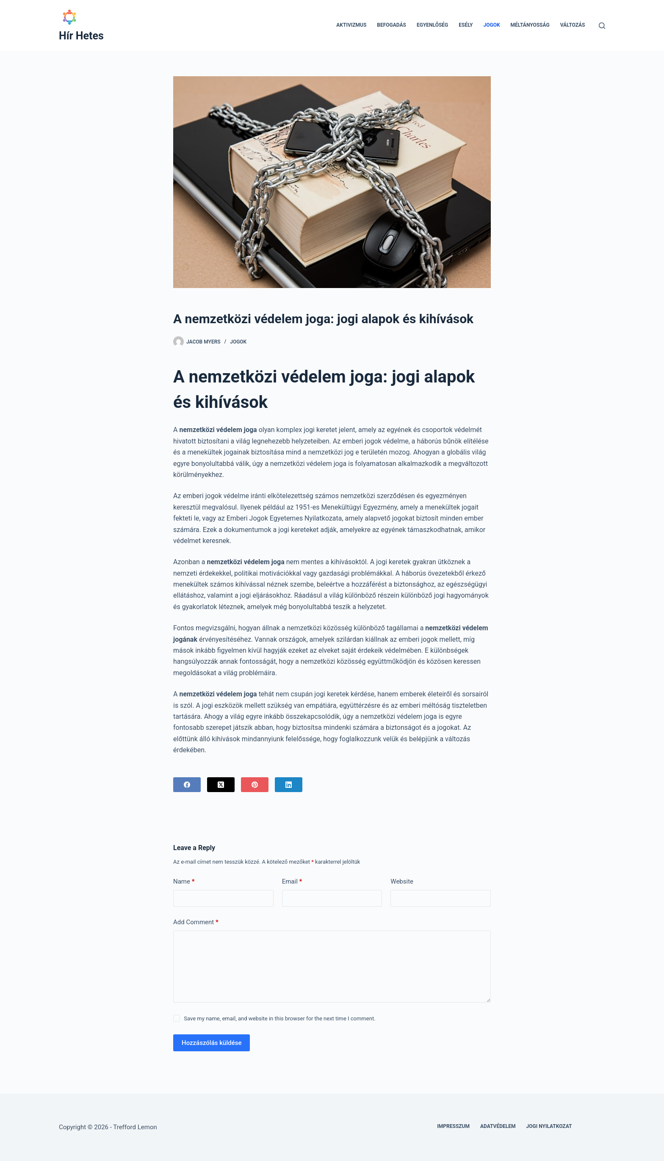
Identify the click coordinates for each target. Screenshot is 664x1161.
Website (401, 881)
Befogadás (391, 25)
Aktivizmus (351, 25)
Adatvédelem (498, 1126)
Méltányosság (530, 25)
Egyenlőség (432, 25)
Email (292, 881)
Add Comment (196, 922)
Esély (466, 25)
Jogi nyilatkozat (549, 1126)
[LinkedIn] (288, 784)
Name (184, 881)
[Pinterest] (254, 784)
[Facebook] (187, 784)
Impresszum (453, 1126)
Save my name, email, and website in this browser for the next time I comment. (279, 1018)
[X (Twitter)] (221, 784)
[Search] (602, 25)
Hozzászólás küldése (211, 1043)
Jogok (492, 25)
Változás (572, 25)
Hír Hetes (81, 36)
